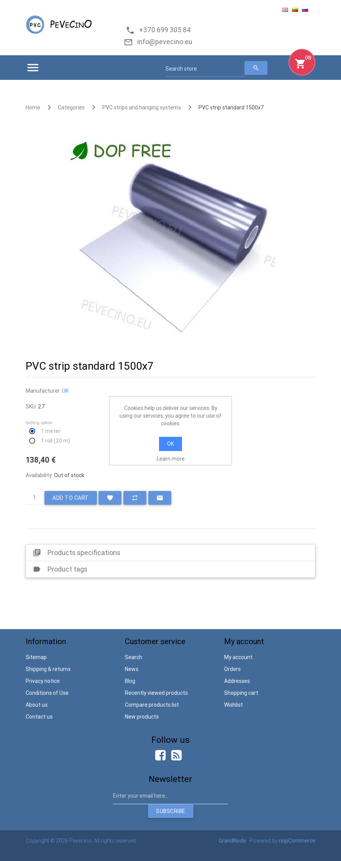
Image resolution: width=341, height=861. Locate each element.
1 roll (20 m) (55, 440)
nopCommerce (297, 840)
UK (65, 390)
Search (133, 657)
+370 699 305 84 (163, 29)
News (131, 669)
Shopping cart (241, 692)
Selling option (39, 422)
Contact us (39, 716)
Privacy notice (43, 681)
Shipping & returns (48, 669)
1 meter (51, 431)
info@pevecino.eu (163, 41)
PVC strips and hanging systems (141, 107)
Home (33, 107)
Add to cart (70, 497)
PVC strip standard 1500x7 (231, 107)
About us (37, 704)
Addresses (237, 681)
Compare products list (152, 704)
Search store (181, 68)
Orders (232, 669)
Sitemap (36, 657)
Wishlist (233, 704)
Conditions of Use (47, 692)
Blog (130, 681)
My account (238, 657)
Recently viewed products (156, 692)
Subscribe (170, 811)
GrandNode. (233, 840)
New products (142, 716)
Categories (71, 107)
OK (170, 443)
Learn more (171, 458)
